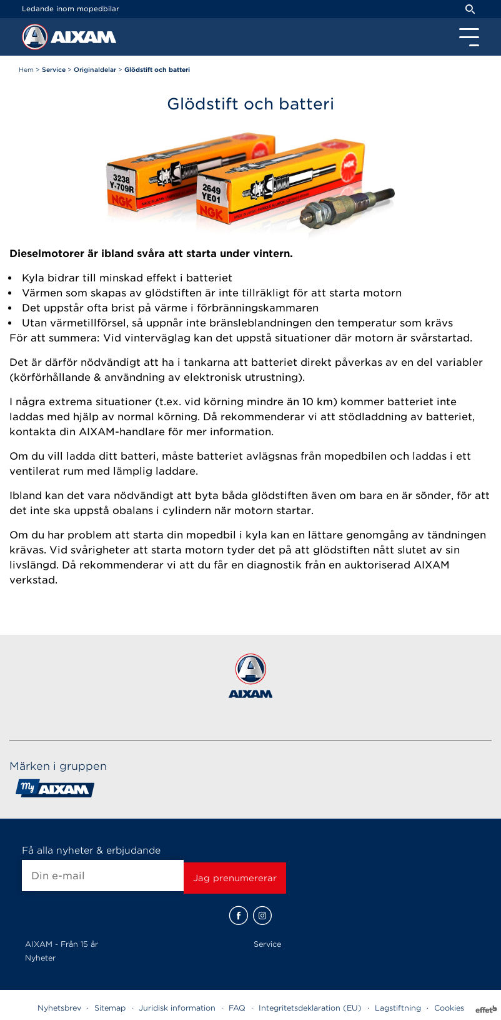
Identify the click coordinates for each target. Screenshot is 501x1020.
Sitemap (110, 1007)
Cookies (449, 1007)
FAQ (237, 1007)
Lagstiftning (398, 1007)
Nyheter (40, 957)
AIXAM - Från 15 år (61, 944)
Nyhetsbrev (59, 1007)
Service (267, 944)
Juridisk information (177, 1007)
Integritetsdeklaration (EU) (310, 1007)
